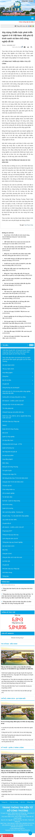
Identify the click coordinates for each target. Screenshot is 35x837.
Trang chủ (4, 802)
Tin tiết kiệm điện (7, 497)
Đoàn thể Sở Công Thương (10, 429)
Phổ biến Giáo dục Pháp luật (10, 421)
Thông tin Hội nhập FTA (9, 474)
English (31, 1)
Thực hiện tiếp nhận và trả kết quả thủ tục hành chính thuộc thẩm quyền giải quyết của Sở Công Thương (16, 359)
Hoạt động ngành (7, 372)
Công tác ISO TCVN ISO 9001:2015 (12, 404)
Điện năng (5, 463)
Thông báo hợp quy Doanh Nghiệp (12, 542)
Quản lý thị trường (7, 508)
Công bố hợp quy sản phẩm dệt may (13, 412)
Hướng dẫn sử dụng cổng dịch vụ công (13, 397)
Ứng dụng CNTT (7, 531)
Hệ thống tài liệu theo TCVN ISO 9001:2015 (15, 478)
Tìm (31, 345)
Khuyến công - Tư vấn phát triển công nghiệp (15, 516)
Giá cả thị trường (7, 504)
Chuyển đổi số (6, 523)
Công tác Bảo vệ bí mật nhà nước (12, 557)
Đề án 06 (5, 433)
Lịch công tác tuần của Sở (10, 538)
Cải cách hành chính (8, 365)
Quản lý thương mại (8, 448)
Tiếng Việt (25, 1)
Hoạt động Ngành (7, 459)
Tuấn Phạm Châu (28, 225)
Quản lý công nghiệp (8, 436)
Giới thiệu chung (7, 572)
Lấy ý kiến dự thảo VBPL (9, 519)
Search (4, 425)
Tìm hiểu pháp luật (7, 408)
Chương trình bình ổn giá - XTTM (12, 444)
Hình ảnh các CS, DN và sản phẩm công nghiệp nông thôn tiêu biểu (16, 392)
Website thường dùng (17, 637)
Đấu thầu (5, 550)
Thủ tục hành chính (8, 369)
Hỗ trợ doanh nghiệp (8, 493)
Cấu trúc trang (14, 802)
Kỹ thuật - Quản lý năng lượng (11, 500)
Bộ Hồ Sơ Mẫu (6, 380)
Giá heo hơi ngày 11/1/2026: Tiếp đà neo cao (16, 311)
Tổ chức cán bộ (6, 485)
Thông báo (5, 576)
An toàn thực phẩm (8, 455)
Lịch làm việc (6, 561)
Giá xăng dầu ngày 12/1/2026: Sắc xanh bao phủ (18, 331)
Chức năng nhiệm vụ (8, 489)
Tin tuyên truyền (7, 470)
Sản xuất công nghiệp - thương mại (12, 512)
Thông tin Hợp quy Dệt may (10, 534)
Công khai (5, 376)
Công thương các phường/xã (10, 387)
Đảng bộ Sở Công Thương (10, 467)
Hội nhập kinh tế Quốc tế (9, 451)
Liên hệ (22, 802)
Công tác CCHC (7, 553)
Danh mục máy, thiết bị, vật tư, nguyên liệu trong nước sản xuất (16, 416)
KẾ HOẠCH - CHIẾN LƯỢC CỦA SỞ (13, 401)
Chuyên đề (5, 384)
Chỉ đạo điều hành (7, 440)
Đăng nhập (30, 802)
